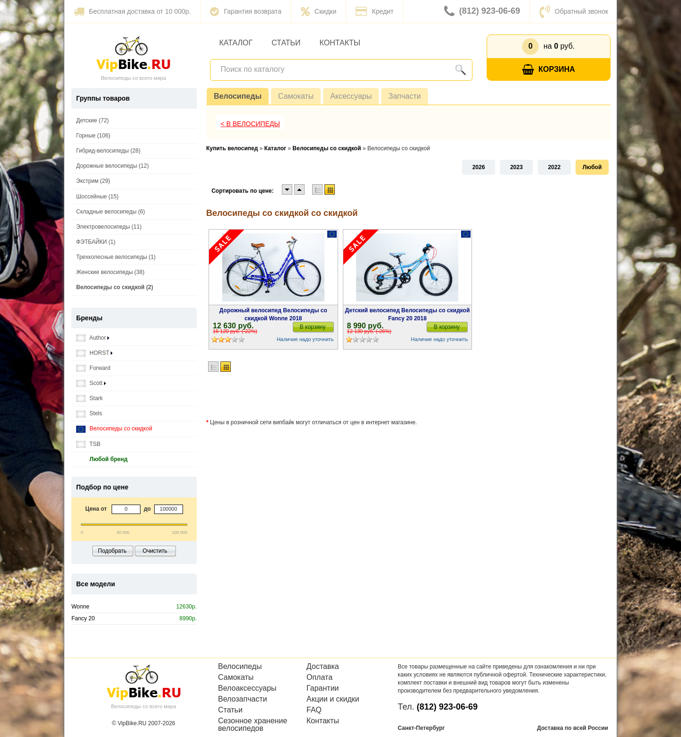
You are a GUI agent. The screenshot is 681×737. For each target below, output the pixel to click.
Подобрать (112, 551)
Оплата (319, 677)
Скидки (318, 11)
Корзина (548, 69)
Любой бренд (102, 459)
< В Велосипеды (250, 124)
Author (92, 338)
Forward (93, 368)
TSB (88, 444)
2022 (554, 167)
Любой (592, 167)
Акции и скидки (332, 699)
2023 (516, 167)
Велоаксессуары (247, 688)
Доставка (322, 666)
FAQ (314, 710)
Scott (91, 383)
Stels (89, 413)
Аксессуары (351, 96)
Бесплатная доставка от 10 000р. (132, 11)
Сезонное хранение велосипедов (252, 724)
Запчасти (404, 96)
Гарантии (322, 688)
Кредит (374, 11)
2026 (478, 167)
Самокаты (296, 96)
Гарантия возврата (245, 11)
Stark (89, 398)
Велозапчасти (242, 699)
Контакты (340, 43)
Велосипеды (238, 96)
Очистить (155, 551)
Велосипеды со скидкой (114, 428)
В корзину (313, 327)
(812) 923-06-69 (482, 11)
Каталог (236, 43)
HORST (94, 353)
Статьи (285, 43)
